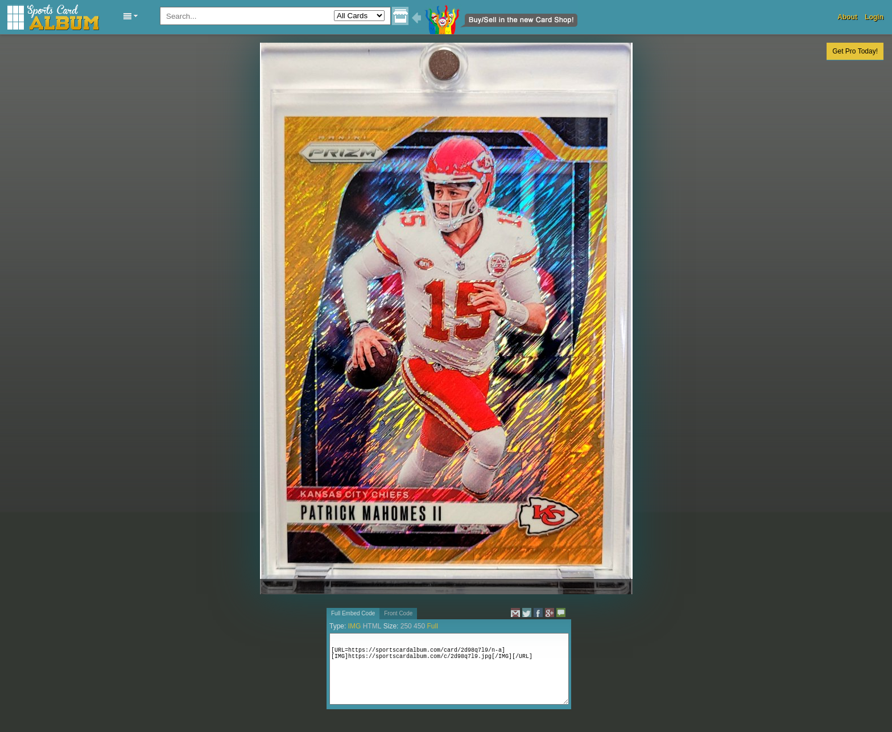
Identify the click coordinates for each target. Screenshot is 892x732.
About (847, 17)
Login (874, 17)
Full (432, 626)
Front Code (398, 613)
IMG (354, 626)
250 (406, 626)
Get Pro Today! (855, 51)
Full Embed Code (353, 613)
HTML (372, 626)
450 (419, 626)
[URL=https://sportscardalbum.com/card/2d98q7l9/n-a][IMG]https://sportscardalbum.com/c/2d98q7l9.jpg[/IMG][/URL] (449, 669)
